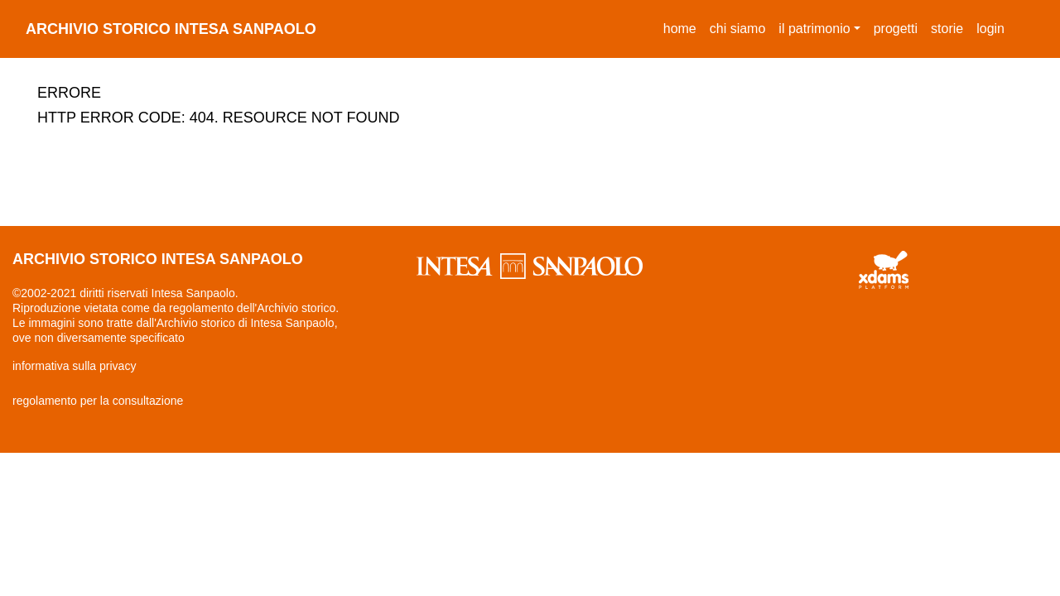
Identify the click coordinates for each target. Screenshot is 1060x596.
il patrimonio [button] (814, 29)
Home (683, 26)
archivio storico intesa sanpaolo (171, 29)
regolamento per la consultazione (97, 400)
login (990, 29)
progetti (896, 29)
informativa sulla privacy (74, 365)
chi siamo (738, 29)
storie (947, 29)
